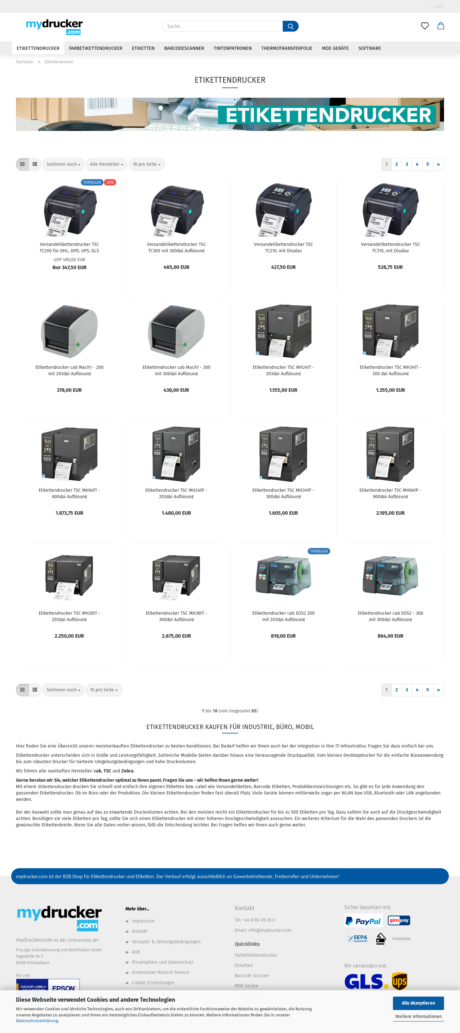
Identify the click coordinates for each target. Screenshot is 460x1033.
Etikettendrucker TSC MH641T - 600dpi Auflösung (69, 493)
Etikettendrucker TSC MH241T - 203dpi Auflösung (283, 370)
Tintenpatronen (233, 48)
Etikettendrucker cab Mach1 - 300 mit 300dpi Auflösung (176, 370)
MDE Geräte (335, 48)
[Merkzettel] (425, 26)
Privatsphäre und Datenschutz (162, 962)
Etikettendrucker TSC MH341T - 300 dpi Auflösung (390, 370)
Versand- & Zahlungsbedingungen (166, 942)
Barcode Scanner (252, 975)
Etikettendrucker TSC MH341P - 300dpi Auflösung (283, 493)
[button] (441, 26)
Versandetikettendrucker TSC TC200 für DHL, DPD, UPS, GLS (69, 247)
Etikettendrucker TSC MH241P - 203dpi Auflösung (176, 493)
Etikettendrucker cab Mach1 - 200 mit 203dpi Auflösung (69, 370)
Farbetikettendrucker (95, 48)
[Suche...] (291, 26)
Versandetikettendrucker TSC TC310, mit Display (390, 247)
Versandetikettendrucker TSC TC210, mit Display (283, 247)
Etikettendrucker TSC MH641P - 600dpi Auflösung (390, 493)
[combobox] (63, 164)
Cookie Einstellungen (153, 982)
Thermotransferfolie (286, 48)
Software (369, 48)
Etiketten (143, 48)
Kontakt (140, 931)
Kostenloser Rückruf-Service (160, 972)
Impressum (143, 921)
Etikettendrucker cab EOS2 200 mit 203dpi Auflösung (283, 616)
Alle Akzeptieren (418, 1003)
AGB (136, 952)
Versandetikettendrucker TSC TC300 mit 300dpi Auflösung (176, 247)
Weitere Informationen (418, 1016)
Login (438, 6)
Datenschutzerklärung (37, 1020)
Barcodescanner (184, 48)
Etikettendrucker (38, 48)
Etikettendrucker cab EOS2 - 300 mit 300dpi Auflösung (390, 616)
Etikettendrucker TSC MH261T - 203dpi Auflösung (69, 616)
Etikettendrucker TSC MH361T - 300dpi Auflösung (176, 616)
